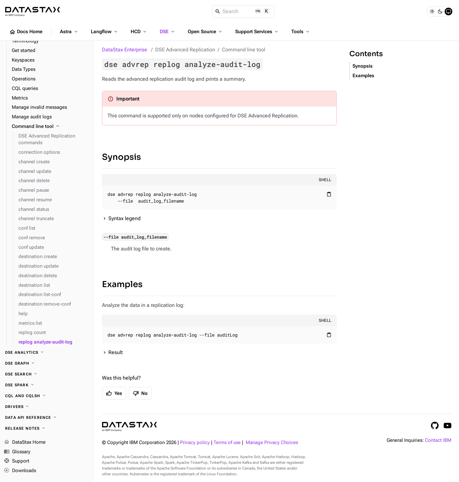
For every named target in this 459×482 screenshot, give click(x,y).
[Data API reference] (47, 417)
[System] (448, 11)
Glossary (17, 452)
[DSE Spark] (47, 385)
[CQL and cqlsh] (47, 395)
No (140, 393)
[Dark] (440, 11)
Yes (114, 393)
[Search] (243, 11)
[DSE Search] (47, 374)
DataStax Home (25, 442)
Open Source (205, 31)
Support (16, 461)
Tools (300, 31)
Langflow (105, 31)
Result (115, 352)
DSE (168, 31)
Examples (122, 284)
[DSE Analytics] (47, 352)
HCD (139, 31)
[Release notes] (47, 428)
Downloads (20, 470)
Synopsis (121, 157)
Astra (69, 31)
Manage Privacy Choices (272, 442)
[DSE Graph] (47, 363)
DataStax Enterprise (124, 50)
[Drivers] (47, 406)
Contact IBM (438, 440)
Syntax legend (124, 218)
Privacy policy (195, 442)
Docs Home (25, 32)
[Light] (432, 11)
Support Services (257, 31)
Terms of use (227, 442)
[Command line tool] (50, 126)
